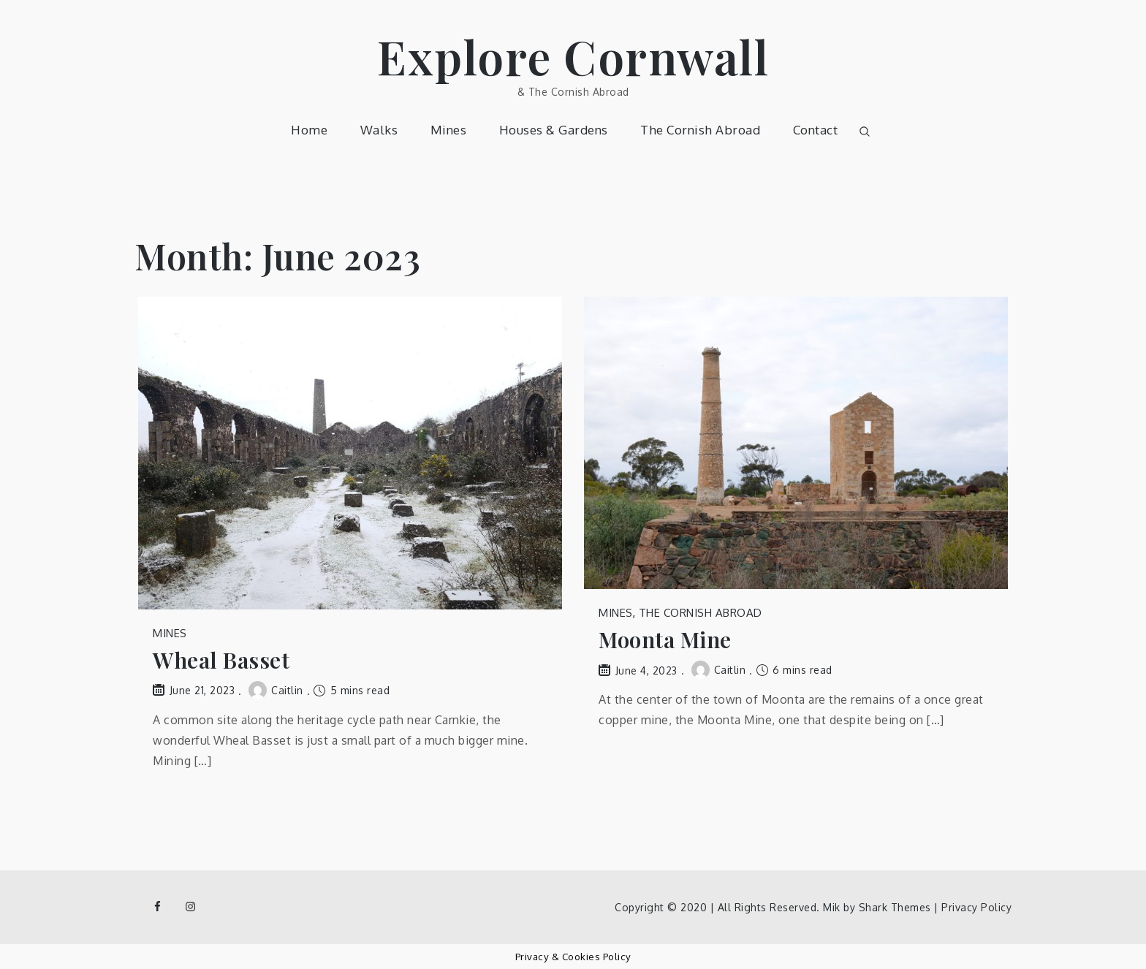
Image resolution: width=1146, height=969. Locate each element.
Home (309, 129)
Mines (448, 129)
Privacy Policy (976, 907)
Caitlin (275, 690)
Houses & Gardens (553, 129)
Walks (379, 129)
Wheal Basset (221, 660)
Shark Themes (897, 907)
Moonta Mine (665, 640)
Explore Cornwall (573, 56)
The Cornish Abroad (700, 129)
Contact (815, 129)
